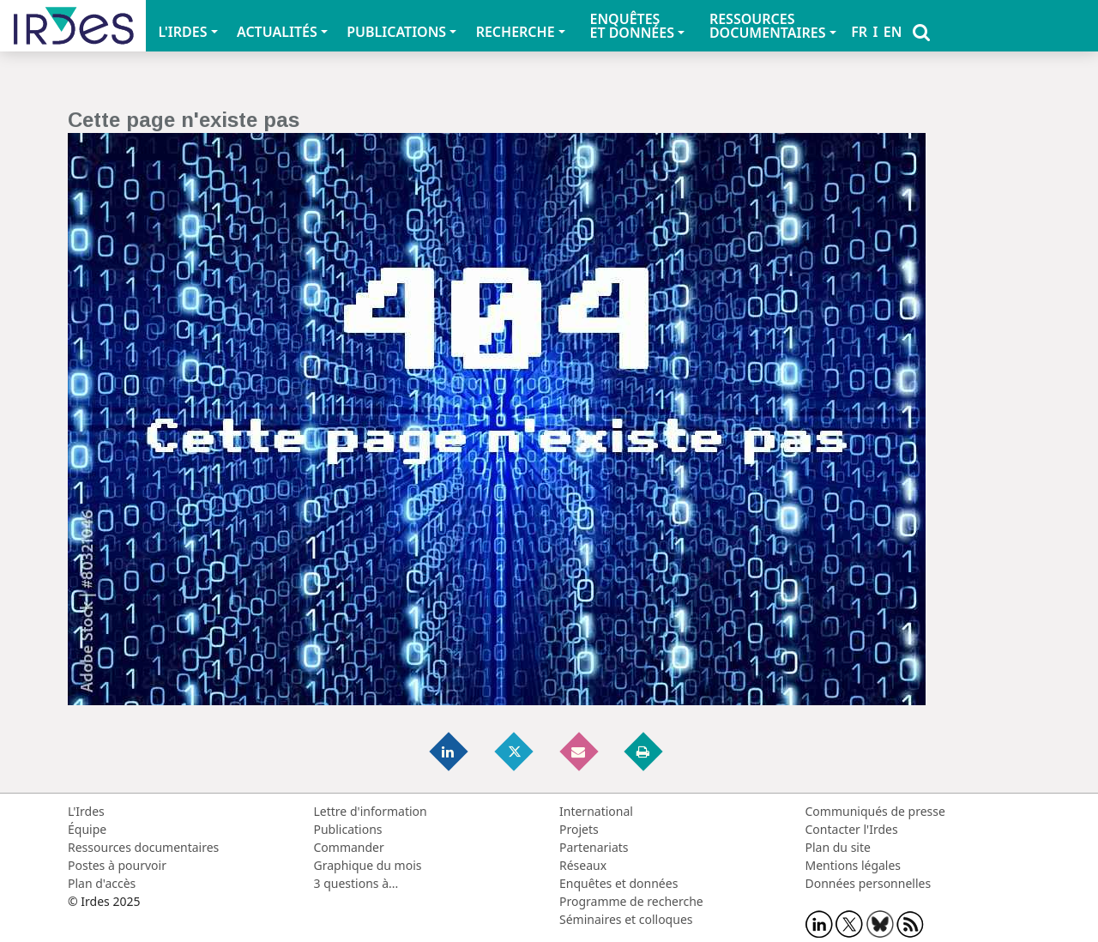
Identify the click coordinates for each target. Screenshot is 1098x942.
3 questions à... (356, 883)
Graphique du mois (368, 865)
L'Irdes (86, 811)
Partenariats (594, 847)
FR (859, 31)
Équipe (87, 829)
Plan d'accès (102, 883)
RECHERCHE (515, 31)
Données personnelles (868, 883)
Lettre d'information (370, 811)
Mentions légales (853, 865)
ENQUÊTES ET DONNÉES (631, 25)
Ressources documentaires (143, 847)
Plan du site (838, 847)
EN (893, 31)
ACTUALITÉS (277, 31)
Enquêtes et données (618, 883)
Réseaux (582, 865)
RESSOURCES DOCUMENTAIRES (767, 25)
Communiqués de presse (875, 811)
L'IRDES (182, 31)
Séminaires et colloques (625, 919)
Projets (579, 829)
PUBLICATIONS (396, 31)
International (596, 811)
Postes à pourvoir (117, 865)
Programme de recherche (631, 901)
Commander (349, 847)
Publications (348, 829)
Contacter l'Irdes (851, 829)
